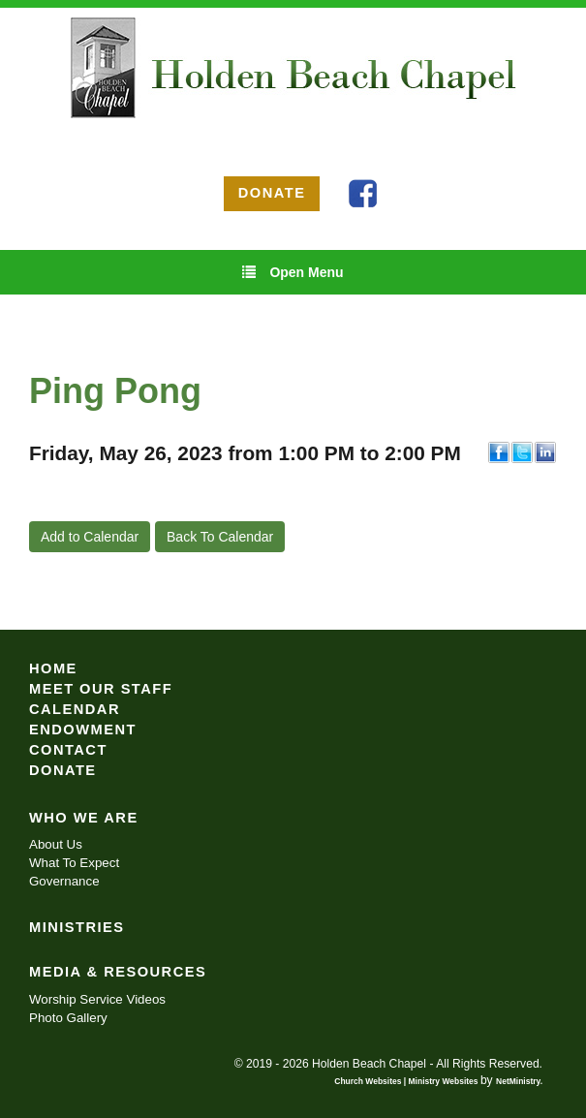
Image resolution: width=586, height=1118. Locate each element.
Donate (63, 770)
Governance (64, 881)
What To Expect (74, 862)
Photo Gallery (68, 1017)
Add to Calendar (90, 536)
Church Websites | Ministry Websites (407, 1081)
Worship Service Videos (97, 999)
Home (53, 668)
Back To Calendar (220, 536)
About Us (55, 844)
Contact (68, 750)
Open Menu (292, 272)
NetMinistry (518, 1081)
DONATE (272, 193)
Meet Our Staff (100, 689)
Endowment (83, 729)
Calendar (74, 709)
